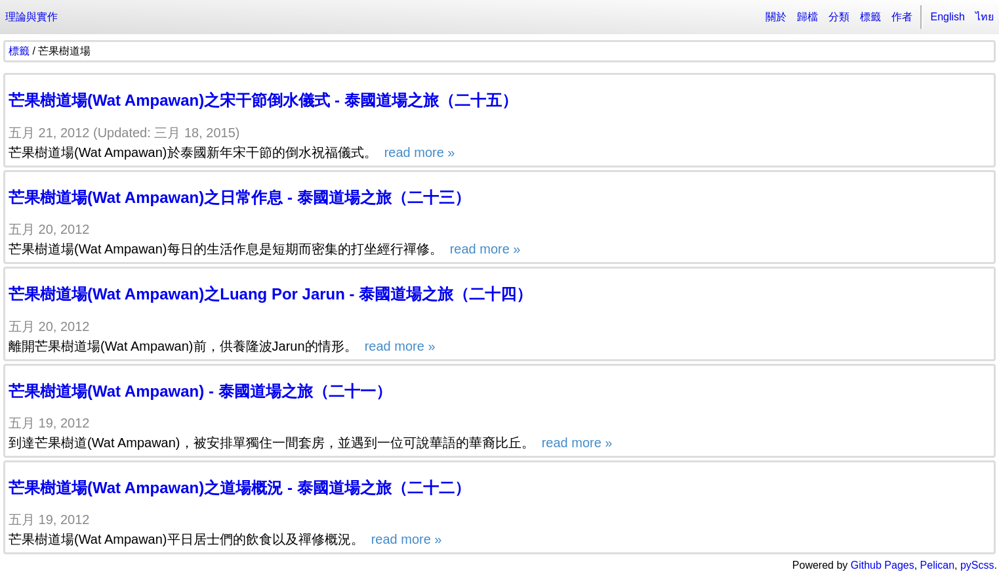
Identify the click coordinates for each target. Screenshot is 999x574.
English (948, 16)
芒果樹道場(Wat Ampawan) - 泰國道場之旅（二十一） (200, 391)
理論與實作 (31, 16)
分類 (838, 16)
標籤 (870, 16)
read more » (417, 152)
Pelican (937, 565)
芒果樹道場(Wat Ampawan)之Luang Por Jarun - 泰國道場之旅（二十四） (270, 294)
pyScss (977, 565)
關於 (775, 16)
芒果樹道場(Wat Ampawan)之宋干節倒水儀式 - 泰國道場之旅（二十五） (263, 100)
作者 (901, 16)
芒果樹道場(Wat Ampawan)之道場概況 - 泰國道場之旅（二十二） (239, 488)
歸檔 (807, 16)
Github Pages (882, 565)
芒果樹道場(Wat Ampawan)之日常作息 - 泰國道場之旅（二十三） (239, 197)
